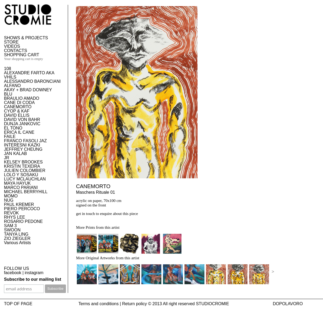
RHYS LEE (14, 217)
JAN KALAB (15, 153)
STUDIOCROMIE (212, 303)
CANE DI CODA (19, 102)
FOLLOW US (16, 268)
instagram (34, 272)
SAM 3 (10, 225)
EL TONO (13, 128)
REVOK (11, 213)
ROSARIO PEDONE (23, 221)
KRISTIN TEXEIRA (22, 166)
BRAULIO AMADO (21, 98)
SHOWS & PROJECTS (26, 38)
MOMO (11, 196)
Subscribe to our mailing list (32, 279)
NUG (9, 200)
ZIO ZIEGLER (17, 238)
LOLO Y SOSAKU (21, 174)
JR (6, 158)
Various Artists (17, 242)
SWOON (12, 230)
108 (7, 68)
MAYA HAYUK (17, 183)
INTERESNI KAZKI (22, 145)
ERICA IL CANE (19, 132)
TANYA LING (16, 234)
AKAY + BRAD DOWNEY (28, 90)
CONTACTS (15, 50)
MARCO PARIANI (21, 187)
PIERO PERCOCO (22, 208)
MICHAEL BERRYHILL (26, 191)
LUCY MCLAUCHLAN (25, 179)
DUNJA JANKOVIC (22, 124)
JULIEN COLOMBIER (24, 170)
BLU (8, 94)
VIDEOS (12, 46)
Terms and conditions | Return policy (112, 303)
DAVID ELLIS (17, 115)
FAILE (10, 136)
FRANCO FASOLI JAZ (25, 141)
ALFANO (12, 85)
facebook (12, 272)
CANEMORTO (17, 107)
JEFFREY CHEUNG (23, 149)
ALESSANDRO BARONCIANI (32, 81)
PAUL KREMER (19, 204)
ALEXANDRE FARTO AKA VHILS (29, 75)
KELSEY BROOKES (23, 162)
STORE (11, 42)
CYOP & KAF (17, 111)
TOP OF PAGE (18, 303)
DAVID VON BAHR (22, 119)
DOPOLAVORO (288, 303)
